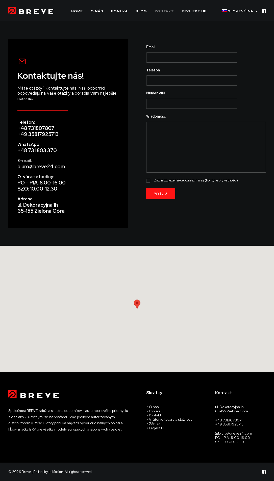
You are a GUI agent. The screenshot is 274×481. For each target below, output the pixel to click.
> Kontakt (153, 415)
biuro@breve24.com (41, 166)
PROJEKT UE (194, 11)
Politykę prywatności (221, 180)
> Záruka (153, 423)
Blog (141, 11)
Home (77, 11)
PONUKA (119, 11)
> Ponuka (153, 411)
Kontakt (164, 11)
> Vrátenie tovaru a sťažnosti (169, 419)
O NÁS (97, 11)
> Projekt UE (156, 428)
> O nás (152, 407)
